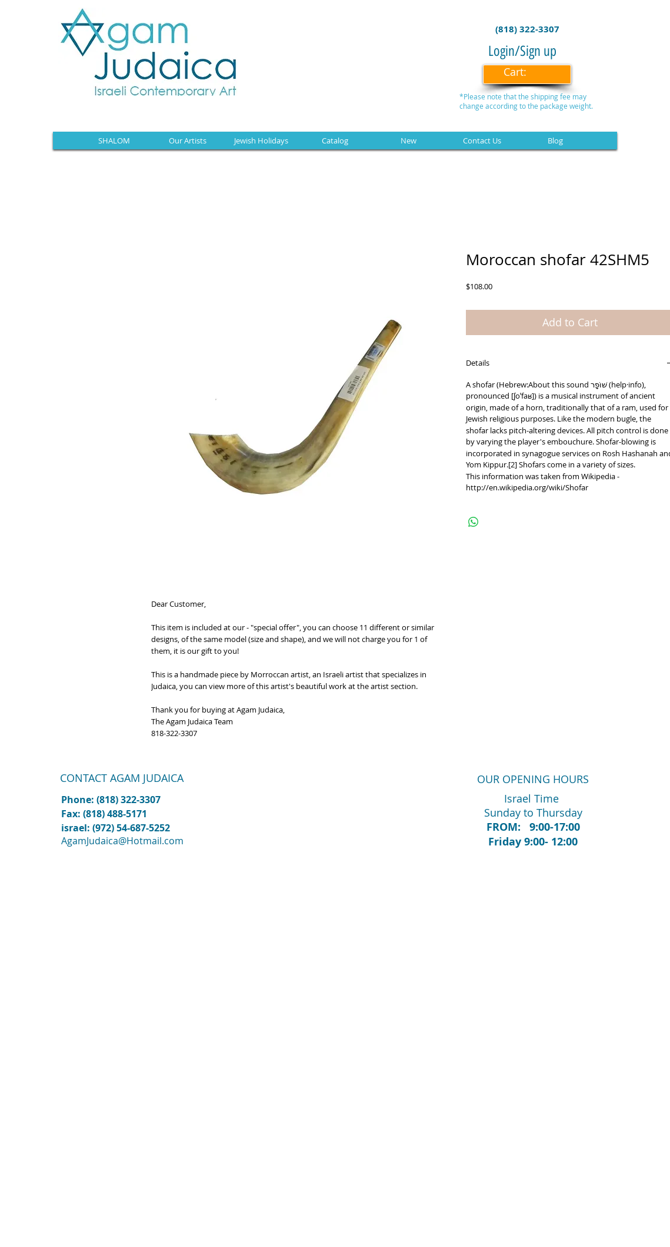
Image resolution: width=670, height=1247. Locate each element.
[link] (523, 72)
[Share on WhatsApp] (473, 522)
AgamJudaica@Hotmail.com (122, 840)
